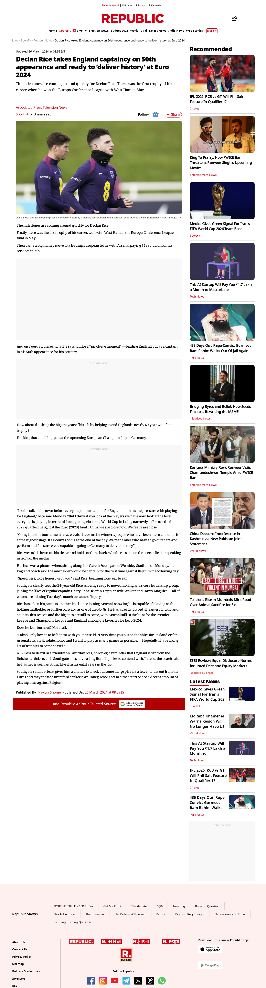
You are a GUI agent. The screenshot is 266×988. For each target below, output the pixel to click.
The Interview (95, 914)
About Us (18, 942)
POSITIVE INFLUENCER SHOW (73, 906)
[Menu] (232, 18)
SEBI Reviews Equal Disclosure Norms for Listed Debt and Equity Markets (221, 663)
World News (198, 550)
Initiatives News (200, 418)
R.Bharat (127, 5)
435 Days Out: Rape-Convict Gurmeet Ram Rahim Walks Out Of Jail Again (220, 348)
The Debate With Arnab (130, 914)
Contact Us (20, 949)
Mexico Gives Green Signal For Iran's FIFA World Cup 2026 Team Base (220, 226)
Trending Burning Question (72, 922)
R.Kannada (155, 5)
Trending (179, 906)
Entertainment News (203, 174)
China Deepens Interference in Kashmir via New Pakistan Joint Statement (216, 539)
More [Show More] (212, 31)
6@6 (160, 906)
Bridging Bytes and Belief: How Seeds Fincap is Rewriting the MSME (220, 409)
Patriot (160, 914)
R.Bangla (141, 5)
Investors (18, 979)
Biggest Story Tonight (190, 914)
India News (197, 357)
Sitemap (18, 964)
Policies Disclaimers (26, 971)
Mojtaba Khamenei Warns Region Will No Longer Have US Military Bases (207, 724)
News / (15, 40)
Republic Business (202, 672)
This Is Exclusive (64, 914)
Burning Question (207, 906)
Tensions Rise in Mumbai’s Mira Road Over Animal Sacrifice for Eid (220, 602)
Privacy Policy (22, 957)
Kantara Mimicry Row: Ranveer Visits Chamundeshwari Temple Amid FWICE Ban (221, 472)
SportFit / (27, 40)
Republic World (110, 5)
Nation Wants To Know (230, 914)
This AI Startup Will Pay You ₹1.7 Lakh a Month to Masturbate (221, 287)
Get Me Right (112, 906)
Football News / (44, 40)
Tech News (197, 296)
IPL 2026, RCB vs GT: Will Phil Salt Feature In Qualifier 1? (216, 99)
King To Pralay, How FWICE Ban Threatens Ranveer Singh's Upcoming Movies (221, 162)
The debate (139, 906)
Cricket (194, 108)
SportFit (22, 114)
